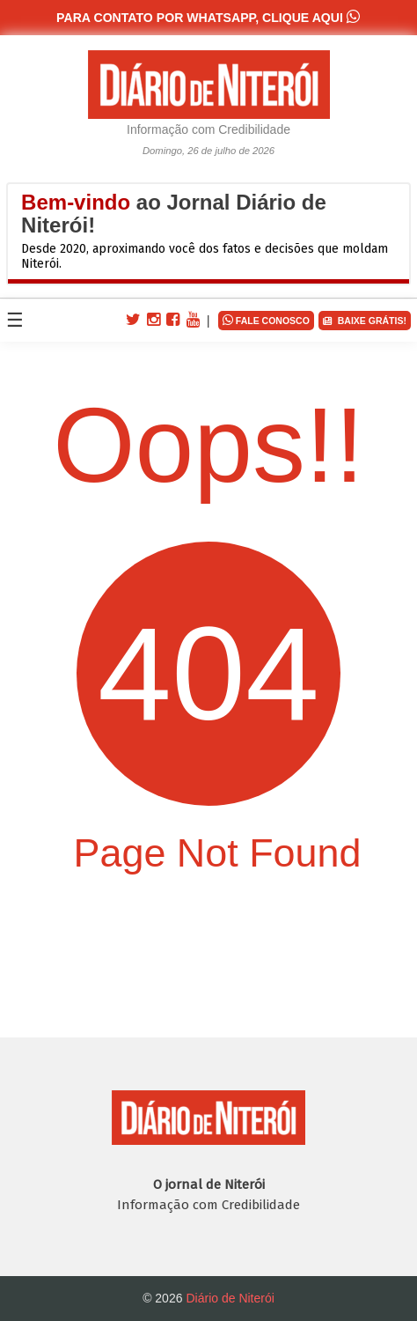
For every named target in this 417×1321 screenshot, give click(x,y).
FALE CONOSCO (266, 320)
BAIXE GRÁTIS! (364, 321)
